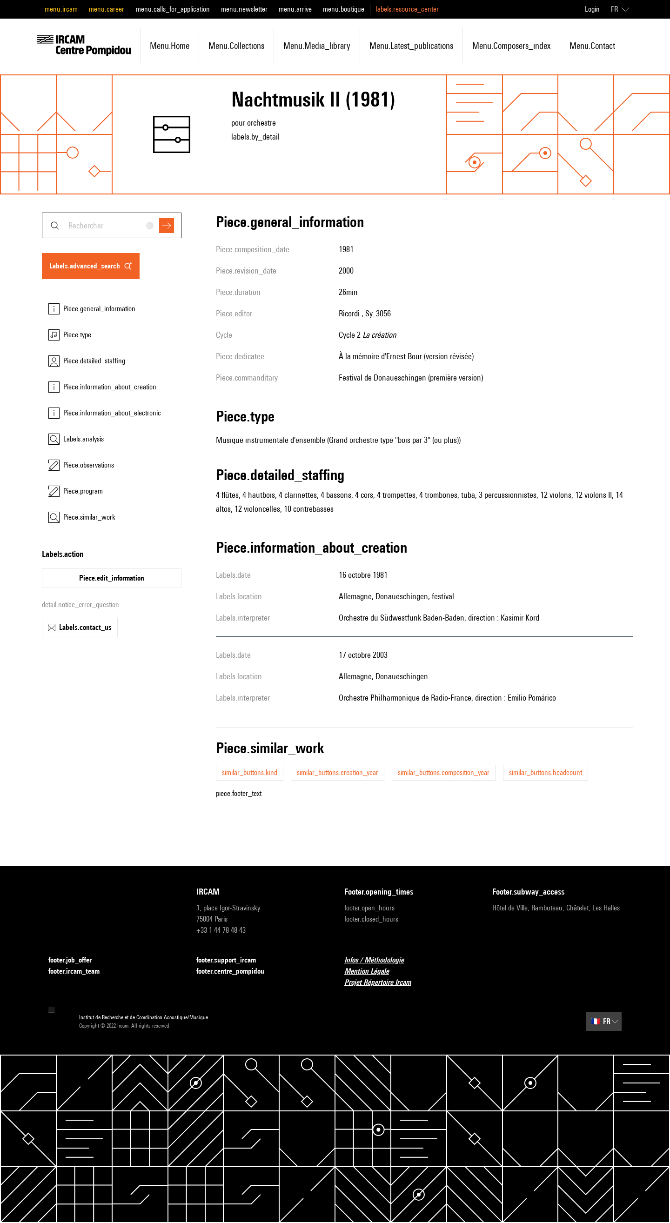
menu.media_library (316, 45)
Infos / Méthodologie (379, 960)
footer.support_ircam (231, 960)
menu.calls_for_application (173, 9)
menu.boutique (343, 9)
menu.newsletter (244, 9)
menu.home (169, 45)
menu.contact (592, 45)
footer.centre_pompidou (235, 971)
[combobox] (111, 225)
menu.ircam (61, 9)
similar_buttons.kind (249, 772)
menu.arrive (295, 9)
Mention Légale (372, 971)
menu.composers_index (511, 45)
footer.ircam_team (79, 971)
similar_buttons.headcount (545, 772)
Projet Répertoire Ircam (383, 983)
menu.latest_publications (411, 45)
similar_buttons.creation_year (337, 772)
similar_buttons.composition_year (443, 772)
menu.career (106, 9)
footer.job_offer (75, 960)
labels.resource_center (407, 9)
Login (592, 9)
